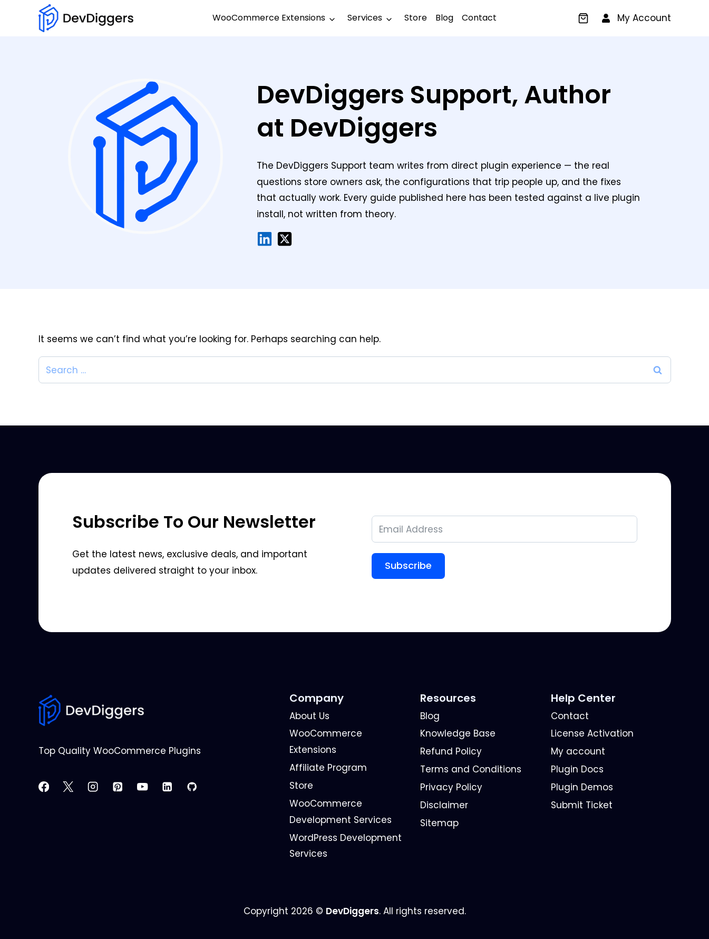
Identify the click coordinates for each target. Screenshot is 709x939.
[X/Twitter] (285, 239)
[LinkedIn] (265, 239)
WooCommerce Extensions (268, 18)
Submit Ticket (582, 805)
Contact (479, 18)
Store (415, 18)
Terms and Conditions (470, 769)
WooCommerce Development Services (340, 811)
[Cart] (583, 18)
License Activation (592, 733)
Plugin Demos (582, 787)
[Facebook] (49, 787)
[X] (73, 787)
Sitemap (439, 823)
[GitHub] (197, 787)
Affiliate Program (328, 767)
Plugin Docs (577, 769)
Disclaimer (444, 805)
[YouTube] (148, 787)
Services (364, 18)
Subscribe (408, 565)
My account (578, 751)
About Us (309, 716)
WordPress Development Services (345, 845)
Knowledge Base (458, 733)
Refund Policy (451, 751)
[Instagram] (98, 787)
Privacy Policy (451, 787)
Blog (444, 18)
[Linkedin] (172, 787)
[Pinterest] (123, 787)
